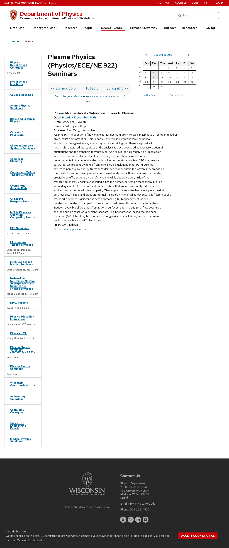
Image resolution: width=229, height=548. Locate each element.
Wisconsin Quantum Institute (22, 384)
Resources (191, 28)
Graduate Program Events (21, 200)
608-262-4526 (139, 509)
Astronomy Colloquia (17, 398)
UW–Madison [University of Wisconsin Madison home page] (24, 3)
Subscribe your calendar (72, 96)
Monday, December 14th (79, 113)
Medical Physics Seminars (20, 440)
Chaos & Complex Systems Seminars (22, 147)
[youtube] (146, 520)
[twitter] (123, 520)
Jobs (195, 2)
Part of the (87, 507)
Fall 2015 (100, 88)
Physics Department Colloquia (18, 65)
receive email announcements (107, 96)
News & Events (113, 28)
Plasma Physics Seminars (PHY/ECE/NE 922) (22, 349)
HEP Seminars (19, 228)
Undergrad (45, 28)
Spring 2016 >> (132, 88)
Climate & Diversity (143, 28)
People (89, 28)
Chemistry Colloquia (17, 411)
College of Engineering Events (18, 425)
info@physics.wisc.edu (141, 503)
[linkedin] (138, 520)
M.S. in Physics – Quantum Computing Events (22, 214)
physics (52, 3)
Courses (181, 2)
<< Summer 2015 (63, 88)
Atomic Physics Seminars (20, 107)
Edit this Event (191, 95)
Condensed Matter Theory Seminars (22, 173)
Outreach (169, 28)
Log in (219, 2)
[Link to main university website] (87, 496)
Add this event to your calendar (70, 224)
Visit (207, 2)
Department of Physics (51, 14)
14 (168, 77)
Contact (164, 2)
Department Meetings (18, 83)
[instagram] (131, 520)
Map (124, 498)
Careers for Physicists (18, 134)
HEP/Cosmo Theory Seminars (21, 243)
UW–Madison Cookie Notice (28, 540)
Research (70, 28)
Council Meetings (21, 94)
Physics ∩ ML (18, 333)
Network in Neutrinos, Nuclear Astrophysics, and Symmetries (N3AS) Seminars (22, 283)
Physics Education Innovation (22, 318)
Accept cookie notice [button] (198, 536)
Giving (210, 28)
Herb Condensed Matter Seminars (21, 263)
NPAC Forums (19, 302)
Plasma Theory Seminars (20, 367)
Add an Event (165, 95)
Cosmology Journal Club (18, 187)
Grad (18, 28)
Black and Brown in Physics (22, 120)
